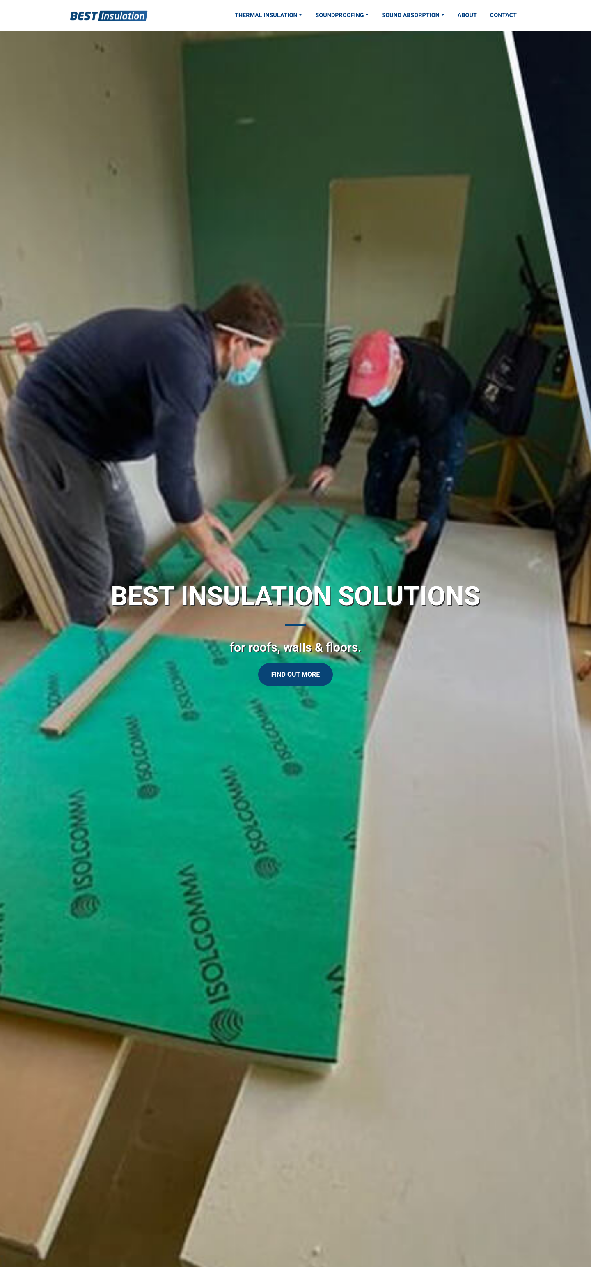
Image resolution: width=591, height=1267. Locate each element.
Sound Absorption (411, 15)
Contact (503, 15)
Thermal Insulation (266, 15)
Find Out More (295, 674)
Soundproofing (339, 15)
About (467, 15)
